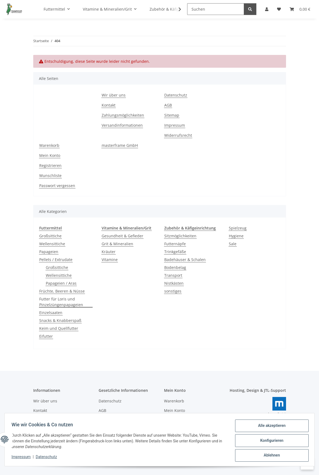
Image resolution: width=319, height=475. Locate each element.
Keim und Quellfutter (58, 328)
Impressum (22, 458)
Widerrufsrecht (178, 135)
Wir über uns (114, 95)
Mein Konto (49, 155)
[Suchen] (215, 9)
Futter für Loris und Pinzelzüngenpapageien (61, 301)
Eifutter (46, 336)
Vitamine (110, 259)
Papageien (48, 251)
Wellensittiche (52, 243)
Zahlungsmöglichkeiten (123, 115)
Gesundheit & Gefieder (122, 235)
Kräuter (109, 251)
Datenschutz (48, 458)
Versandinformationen (122, 125)
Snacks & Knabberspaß (60, 320)
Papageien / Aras (61, 283)
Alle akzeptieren (270, 427)
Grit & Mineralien (117, 243)
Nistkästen (174, 283)
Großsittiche (50, 235)
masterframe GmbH (120, 145)
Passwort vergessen (57, 185)
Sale (232, 243)
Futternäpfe (175, 243)
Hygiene (236, 235)
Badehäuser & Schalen (185, 259)
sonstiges (172, 291)
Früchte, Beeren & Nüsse (62, 291)
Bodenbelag (175, 267)
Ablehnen (270, 456)
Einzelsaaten (50, 312)
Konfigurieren (269, 441)
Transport (173, 275)
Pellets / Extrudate (55, 259)
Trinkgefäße (175, 251)
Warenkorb (49, 145)
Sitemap (171, 115)
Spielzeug (238, 228)
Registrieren (50, 165)
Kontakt (109, 105)
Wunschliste (50, 175)
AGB (168, 105)
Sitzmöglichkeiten (180, 235)
